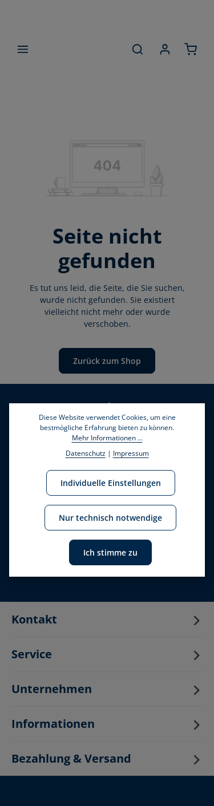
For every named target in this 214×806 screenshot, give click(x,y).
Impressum (131, 453)
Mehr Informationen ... (107, 438)
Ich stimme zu (110, 552)
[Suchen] (137, 49)
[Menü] (22, 49)
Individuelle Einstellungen (110, 482)
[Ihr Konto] (165, 49)
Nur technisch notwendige (110, 517)
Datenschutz (86, 453)
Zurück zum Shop (107, 360)
